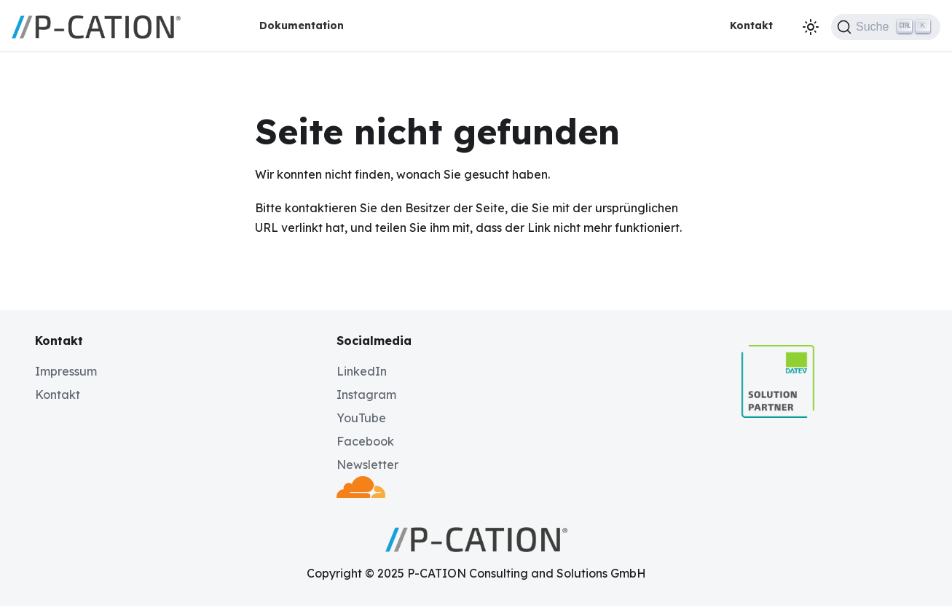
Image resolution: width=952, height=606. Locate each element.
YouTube (361, 418)
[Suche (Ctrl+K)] (885, 27)
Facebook (365, 441)
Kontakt (751, 25)
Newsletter (367, 464)
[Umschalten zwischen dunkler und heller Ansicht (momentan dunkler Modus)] (810, 27)
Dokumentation (301, 25)
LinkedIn (362, 371)
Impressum (66, 371)
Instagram (366, 394)
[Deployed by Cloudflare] (361, 493)
